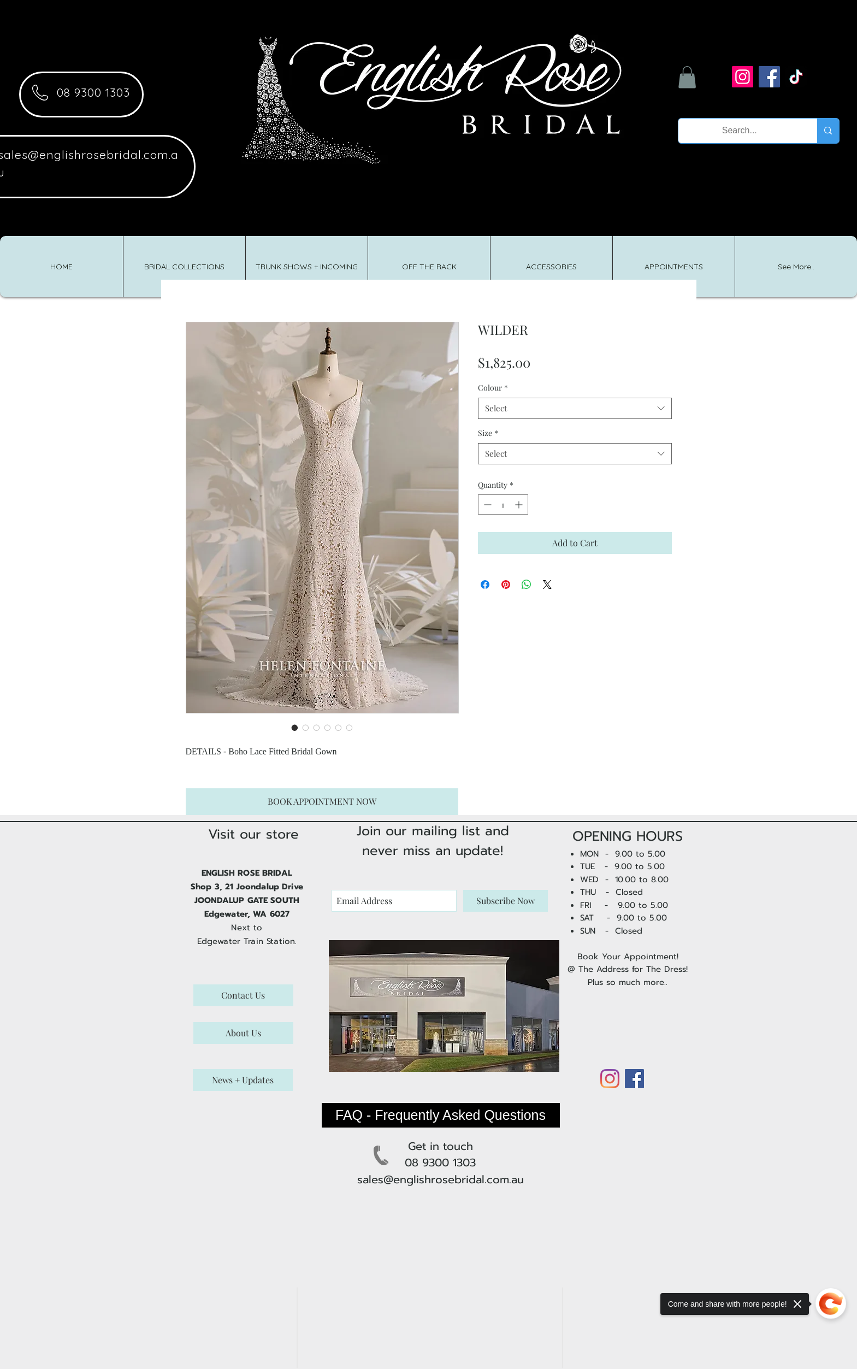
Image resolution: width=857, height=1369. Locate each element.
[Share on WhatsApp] (526, 584)
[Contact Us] (243, 995)
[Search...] (740, 131)
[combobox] (575, 408)
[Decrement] (486, 504)
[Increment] (520, 504)
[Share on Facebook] (485, 584)
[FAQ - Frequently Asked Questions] (441, 1115)
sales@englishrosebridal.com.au (440, 1179)
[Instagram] (742, 76)
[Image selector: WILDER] (294, 727)
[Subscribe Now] (505, 901)
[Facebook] (769, 76)
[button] (687, 77)
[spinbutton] (503, 504)
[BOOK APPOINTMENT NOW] (322, 801)
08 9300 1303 (94, 92)
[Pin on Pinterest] (505, 584)
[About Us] (243, 1033)
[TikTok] (796, 76)
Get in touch (440, 1146)
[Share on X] (547, 584)
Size (488, 433)
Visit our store (253, 834)
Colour (493, 387)
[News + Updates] (243, 1080)
